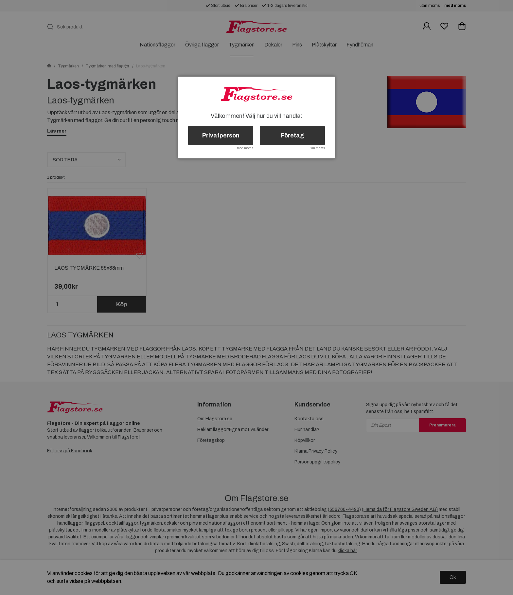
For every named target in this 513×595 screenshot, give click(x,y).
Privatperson (220, 135)
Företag (292, 135)
